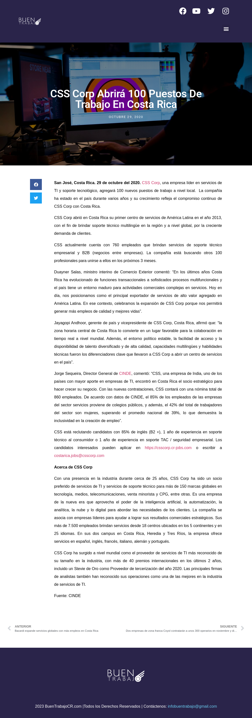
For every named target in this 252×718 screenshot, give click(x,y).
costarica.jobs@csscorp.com (79, 456)
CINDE (125, 373)
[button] (226, 29)
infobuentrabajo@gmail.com (192, 706)
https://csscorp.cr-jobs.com (168, 448)
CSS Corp (151, 183)
